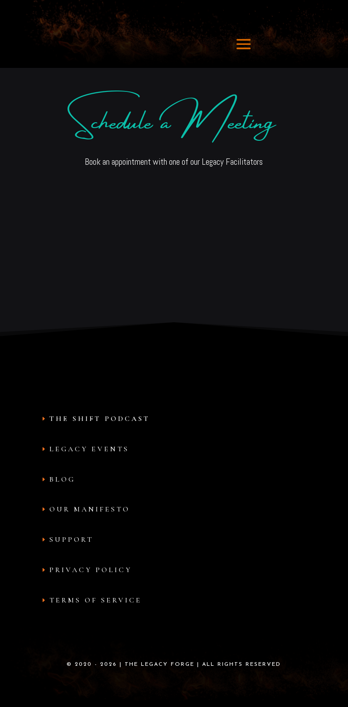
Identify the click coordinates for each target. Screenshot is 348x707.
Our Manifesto (89, 509)
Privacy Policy (90, 569)
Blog (62, 479)
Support (71, 539)
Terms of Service (95, 600)
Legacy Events (89, 449)
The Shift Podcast (99, 418)
